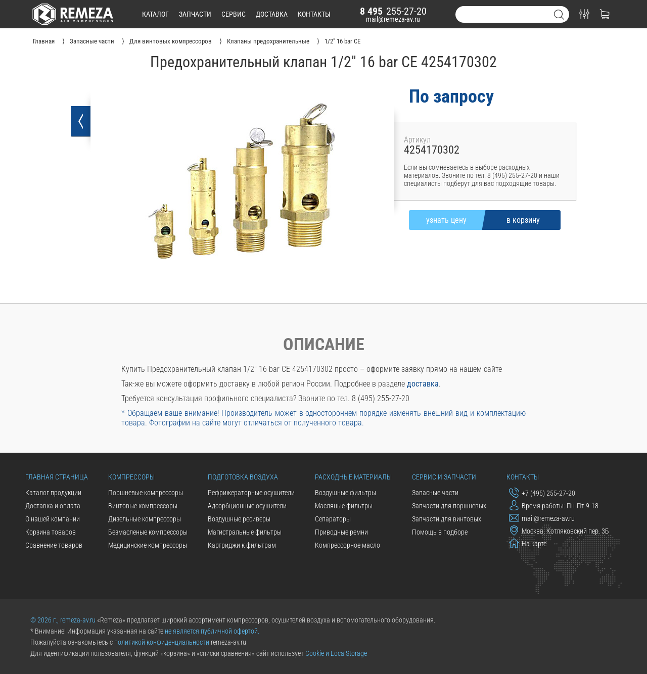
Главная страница (56, 477)
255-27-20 (393, 11)
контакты (314, 14)
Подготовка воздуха (243, 477)
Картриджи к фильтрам (242, 545)
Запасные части (435, 493)
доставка (272, 14)
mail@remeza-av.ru (393, 19)
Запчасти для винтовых (446, 519)
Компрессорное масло (347, 545)
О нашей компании (52, 519)
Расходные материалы (353, 477)
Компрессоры (131, 477)
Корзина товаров (50, 532)
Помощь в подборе (440, 532)
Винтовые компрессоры (142, 506)
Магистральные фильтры (245, 532)
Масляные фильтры (344, 506)
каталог (155, 14)
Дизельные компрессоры (144, 519)
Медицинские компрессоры (147, 545)
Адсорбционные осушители (247, 506)
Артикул (417, 140)
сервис (233, 14)
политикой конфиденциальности (161, 642)
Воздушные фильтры (345, 493)
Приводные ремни (341, 532)
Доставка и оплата (52, 506)
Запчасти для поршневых (449, 506)
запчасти (195, 14)
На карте (527, 543)
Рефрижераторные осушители (251, 493)
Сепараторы (333, 519)
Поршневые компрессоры (145, 493)
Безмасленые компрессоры (148, 532)
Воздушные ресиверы (239, 519)
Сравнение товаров (53, 545)
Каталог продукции (53, 493)
